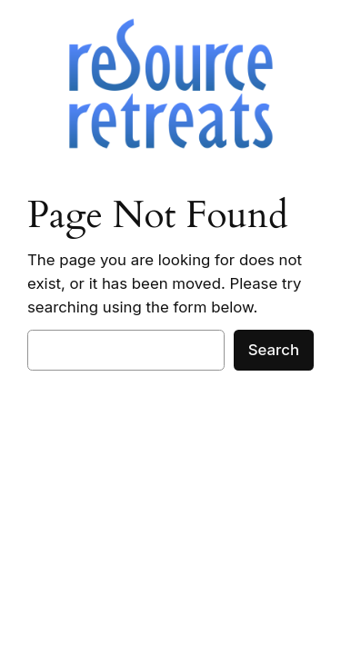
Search (273, 350)
